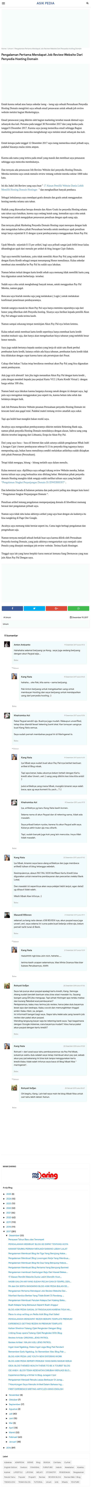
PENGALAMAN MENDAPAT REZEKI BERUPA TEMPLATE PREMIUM (40, 1319)
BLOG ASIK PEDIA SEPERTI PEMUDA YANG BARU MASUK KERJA (40, 1361)
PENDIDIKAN (64, 1472)
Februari (13, 1437)
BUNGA (47, 1462)
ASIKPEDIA (19, 1462)
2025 (9, 1194)
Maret (12, 1432)
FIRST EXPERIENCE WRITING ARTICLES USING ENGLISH (35, 1389)
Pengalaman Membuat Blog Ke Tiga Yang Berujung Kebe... (37, 1253)
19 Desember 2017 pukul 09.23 (74, 677)
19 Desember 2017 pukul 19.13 (75, 802)
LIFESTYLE (18, 1472)
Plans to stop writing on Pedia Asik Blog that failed (33, 1314)
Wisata (65, 1482)
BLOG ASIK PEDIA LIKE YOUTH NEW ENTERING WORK (35, 1356)
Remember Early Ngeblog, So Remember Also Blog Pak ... (37, 1351)
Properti (32, 1477)
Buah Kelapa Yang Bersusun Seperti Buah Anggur (33, 1305)
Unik (56, 1482)
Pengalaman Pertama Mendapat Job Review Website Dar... (37, 1291)
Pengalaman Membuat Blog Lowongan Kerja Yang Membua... (39, 1258)
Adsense (8, 1462)
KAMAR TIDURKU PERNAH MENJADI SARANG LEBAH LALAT (37, 1248)
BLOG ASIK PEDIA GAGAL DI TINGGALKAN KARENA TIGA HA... (39, 1309)
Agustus (13, 1409)
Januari (13, 1441)
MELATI (39, 1472)
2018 (8, 1226)
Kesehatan (69, 1467)
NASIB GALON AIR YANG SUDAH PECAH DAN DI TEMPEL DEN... (39, 1281)
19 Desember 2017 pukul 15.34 (74, 715)
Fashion (23, 1467)
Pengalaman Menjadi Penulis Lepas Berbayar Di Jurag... (36, 1379)
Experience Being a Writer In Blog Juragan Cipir (32, 1375)
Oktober (13, 1399)
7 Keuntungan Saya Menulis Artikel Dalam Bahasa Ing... (35, 1384)
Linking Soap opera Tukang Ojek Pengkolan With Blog (35, 1333)
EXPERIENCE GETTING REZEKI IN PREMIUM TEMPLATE (35, 1323)
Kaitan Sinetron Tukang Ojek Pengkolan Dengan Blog (34, 1328)
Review (42, 1477)
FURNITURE (48, 1467)
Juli (11, 1413)
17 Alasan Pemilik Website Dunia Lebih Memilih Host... (35, 1277)
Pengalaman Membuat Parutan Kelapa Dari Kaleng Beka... (37, 1300)
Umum (48, 1482)
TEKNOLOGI (9, 1482)
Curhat (67, 1462)
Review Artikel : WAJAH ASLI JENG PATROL (29, 1342)
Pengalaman (78, 1472)
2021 (8, 1212)
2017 (8, 1231)
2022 (9, 1208)
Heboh (59, 1467)
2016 (8, 1447)
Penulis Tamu (9, 1477)
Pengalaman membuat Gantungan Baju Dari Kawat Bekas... (38, 1272)
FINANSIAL (35, 1467)
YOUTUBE (75, 1482)
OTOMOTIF (51, 1472)
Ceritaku (57, 1462)
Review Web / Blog (72, 1477)
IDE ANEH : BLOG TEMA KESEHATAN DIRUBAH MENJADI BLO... (39, 1370)
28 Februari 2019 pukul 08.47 (75, 1088)
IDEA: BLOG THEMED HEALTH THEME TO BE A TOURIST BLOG (39, 1365)
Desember (14, 1235)
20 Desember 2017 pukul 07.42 (74, 858)
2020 (9, 1217)
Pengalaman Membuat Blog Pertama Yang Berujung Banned (38, 1267)
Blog (38, 1462)
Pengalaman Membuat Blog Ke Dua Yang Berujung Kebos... (38, 1263)
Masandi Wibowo (23, 915)
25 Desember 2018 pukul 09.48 (74, 1046)
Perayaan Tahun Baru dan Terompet (26, 1239)
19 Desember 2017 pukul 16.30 (74, 758)
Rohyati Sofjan (21, 985)
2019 (8, 1222)
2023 (9, 1203)
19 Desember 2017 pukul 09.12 (74, 645)
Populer (21, 1477)
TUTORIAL (38, 1482)
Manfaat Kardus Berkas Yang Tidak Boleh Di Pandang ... (36, 1295)
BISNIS (30, 1462)
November (14, 1395)
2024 (9, 1198)
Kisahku (80, 1467)
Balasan (16, 668)
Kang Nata (26, 676)
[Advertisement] (45, 28)
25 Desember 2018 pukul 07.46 (74, 986)
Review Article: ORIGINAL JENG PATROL (28, 1337)
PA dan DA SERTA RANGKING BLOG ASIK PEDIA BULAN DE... (38, 1286)
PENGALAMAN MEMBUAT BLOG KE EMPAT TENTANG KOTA (38, 1244)
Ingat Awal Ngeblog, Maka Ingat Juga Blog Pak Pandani (36, 1347)
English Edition (10, 1467)
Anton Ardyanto (22, 644)
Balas (16, 660)
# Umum (7, 617)
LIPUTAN (29, 1472)
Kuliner (7, 1472)
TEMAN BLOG (24, 1482)
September (15, 1404)
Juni (11, 1418)
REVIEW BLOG (55, 1477)
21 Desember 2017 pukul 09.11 (75, 915)
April (11, 1427)
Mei (11, 1423)
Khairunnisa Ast (22, 715)
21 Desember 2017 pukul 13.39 (74, 950)
